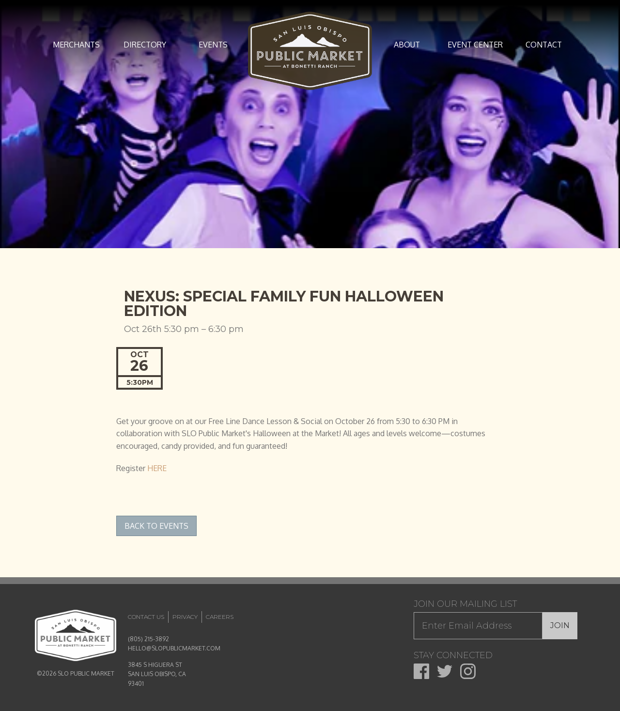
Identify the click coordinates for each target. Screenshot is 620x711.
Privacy (185, 616)
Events (213, 44)
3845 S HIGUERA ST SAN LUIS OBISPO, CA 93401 (157, 674)
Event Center (475, 44)
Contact (544, 44)
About (407, 44)
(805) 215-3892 (148, 639)
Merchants (76, 44)
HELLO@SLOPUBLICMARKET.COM (174, 648)
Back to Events (156, 526)
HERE (157, 468)
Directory (145, 44)
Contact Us (146, 616)
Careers (219, 616)
